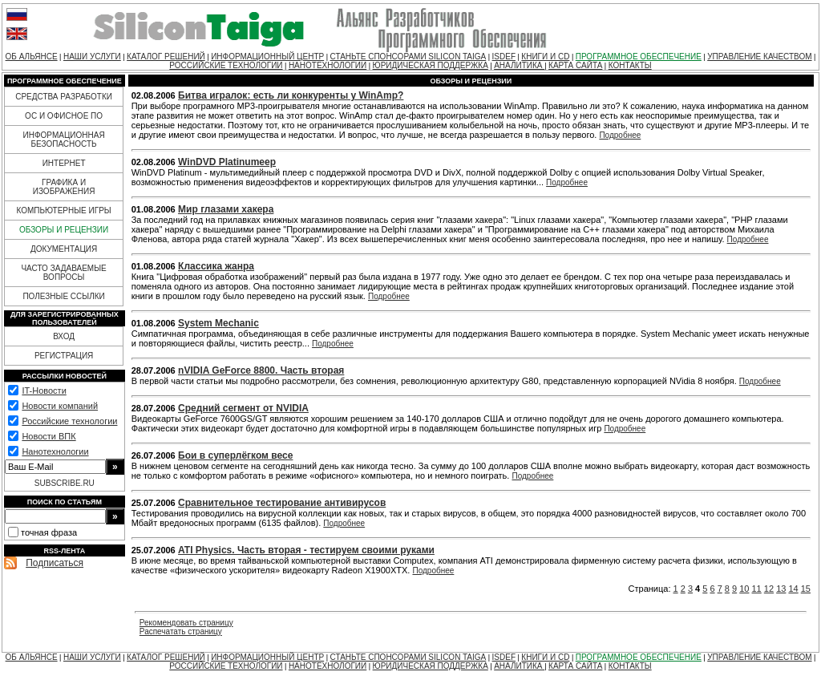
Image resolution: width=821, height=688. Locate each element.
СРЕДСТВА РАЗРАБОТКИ (63, 96)
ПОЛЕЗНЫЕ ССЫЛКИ (63, 296)
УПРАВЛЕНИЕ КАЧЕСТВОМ (759, 56)
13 (781, 588)
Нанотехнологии (55, 451)
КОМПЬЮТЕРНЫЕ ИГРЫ (63, 210)
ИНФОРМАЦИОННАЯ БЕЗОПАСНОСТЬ (64, 139)
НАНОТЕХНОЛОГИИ (327, 65)
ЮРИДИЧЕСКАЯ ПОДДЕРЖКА (430, 65)
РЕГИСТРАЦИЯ (63, 355)
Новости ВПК (48, 436)
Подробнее (620, 135)
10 (744, 588)
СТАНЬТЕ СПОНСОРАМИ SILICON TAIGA (408, 56)
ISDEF (504, 56)
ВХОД (64, 336)
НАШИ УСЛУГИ (92, 56)
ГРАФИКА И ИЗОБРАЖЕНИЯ (64, 187)
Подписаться (54, 563)
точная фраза (49, 532)
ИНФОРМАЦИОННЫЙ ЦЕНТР (267, 56)
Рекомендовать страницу (186, 622)
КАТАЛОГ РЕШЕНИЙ (166, 56)
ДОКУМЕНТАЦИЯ (63, 249)
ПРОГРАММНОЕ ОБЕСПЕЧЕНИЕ (639, 56)
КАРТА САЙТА (575, 65)
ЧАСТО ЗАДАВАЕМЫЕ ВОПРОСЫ (63, 272)
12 (769, 588)
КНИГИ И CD (545, 56)
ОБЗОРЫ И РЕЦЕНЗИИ (63, 229)
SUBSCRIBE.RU (64, 483)
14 (793, 588)
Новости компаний (60, 406)
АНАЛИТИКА (519, 65)
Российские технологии (69, 421)
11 (757, 588)
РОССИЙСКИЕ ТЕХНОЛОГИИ (225, 65)
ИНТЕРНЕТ (64, 163)
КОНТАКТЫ (630, 65)
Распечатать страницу (181, 631)
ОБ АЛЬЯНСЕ (32, 56)
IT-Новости (44, 390)
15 (806, 588)
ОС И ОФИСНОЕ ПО (64, 115)
